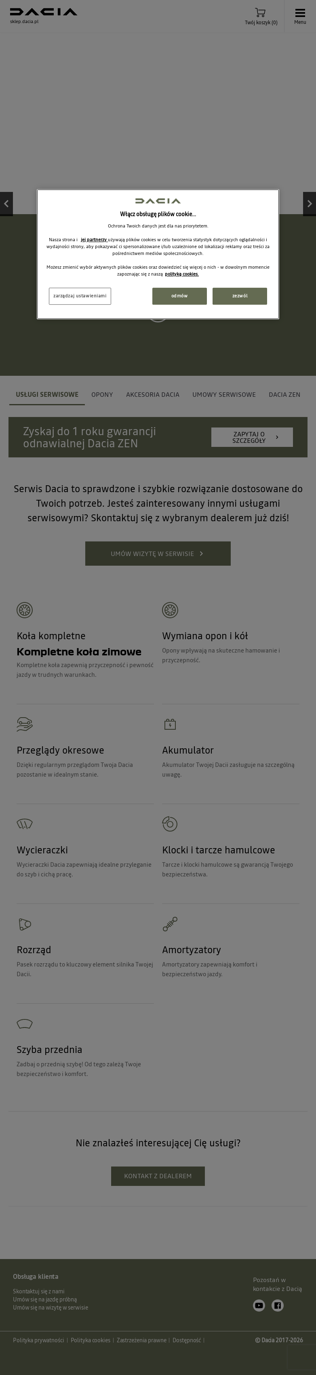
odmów (179, 296)
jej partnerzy (94, 239)
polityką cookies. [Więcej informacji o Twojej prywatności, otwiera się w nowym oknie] (182, 274)
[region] (158, 255)
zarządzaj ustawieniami (80, 296)
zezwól (239, 296)
